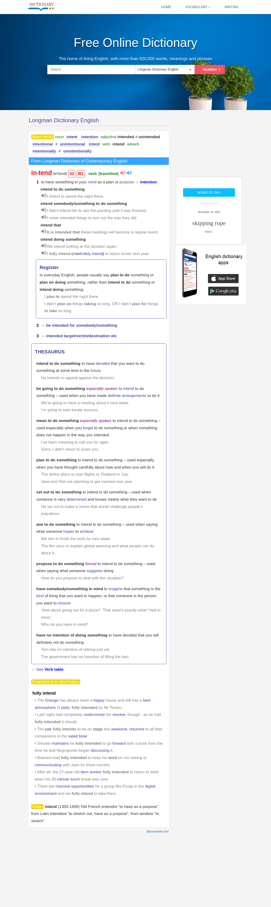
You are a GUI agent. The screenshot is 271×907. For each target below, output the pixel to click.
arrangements (134, 395)
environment (46, 793)
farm (85, 772)
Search (212, 69)
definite (114, 395)
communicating (48, 765)
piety (65, 707)
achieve (87, 531)
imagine (116, 589)
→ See (47, 669)
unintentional (72, 144)
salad (73, 736)
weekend (119, 729)
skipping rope (209, 223)
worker (96, 772)
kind (40, 596)
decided (103, 363)
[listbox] (164, 69)
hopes (68, 531)
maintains (60, 743)
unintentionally (77, 151)
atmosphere (45, 707)
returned (136, 729)
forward (119, 743)
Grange (51, 700)
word (112, 757)
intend (128, 388)
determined (77, 499)
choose (64, 603)
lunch (75, 779)
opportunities (82, 786)
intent (72, 137)
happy (99, 700)
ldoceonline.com (158, 831)
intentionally (44, 151)
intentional (43, 144)
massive (63, 786)
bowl (83, 736)
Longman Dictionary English (64, 120)
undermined (94, 714)
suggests (95, 571)
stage (98, 729)
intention (89, 137)
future (96, 370)
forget (88, 428)
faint (147, 700)
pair (48, 729)
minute (63, 779)
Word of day (209, 192)
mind (92, 182)
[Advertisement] (211, 146)
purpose (127, 182)
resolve (119, 714)
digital (150, 786)
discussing (100, 750)
